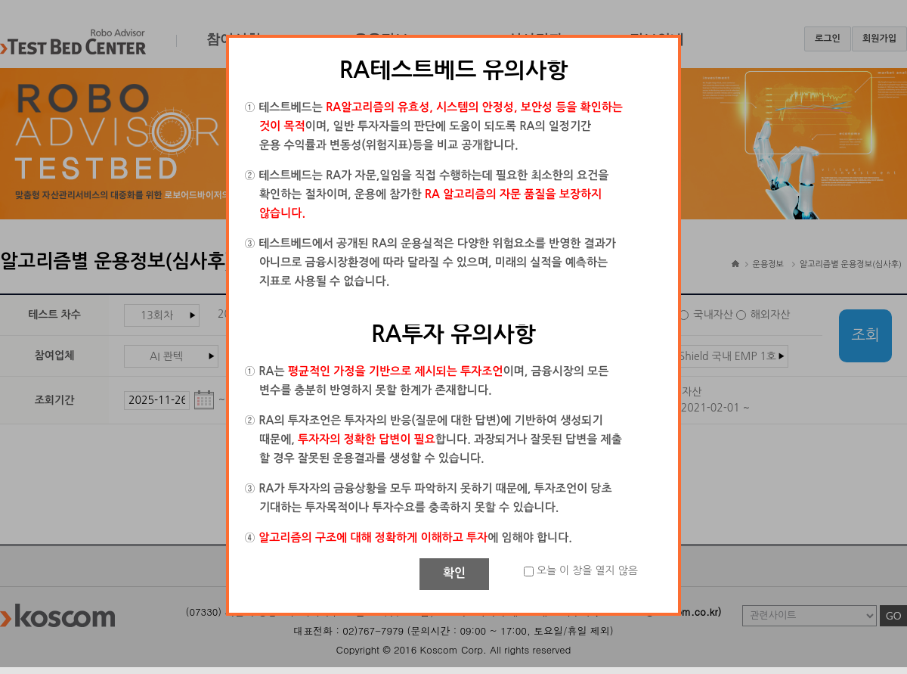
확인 (454, 573)
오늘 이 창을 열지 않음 (587, 570)
